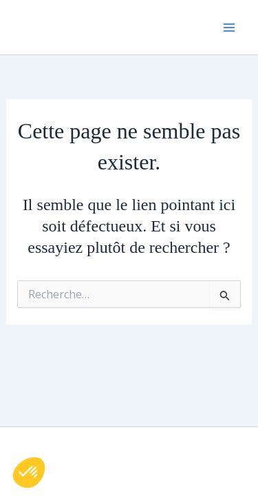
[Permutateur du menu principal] (229, 27)
